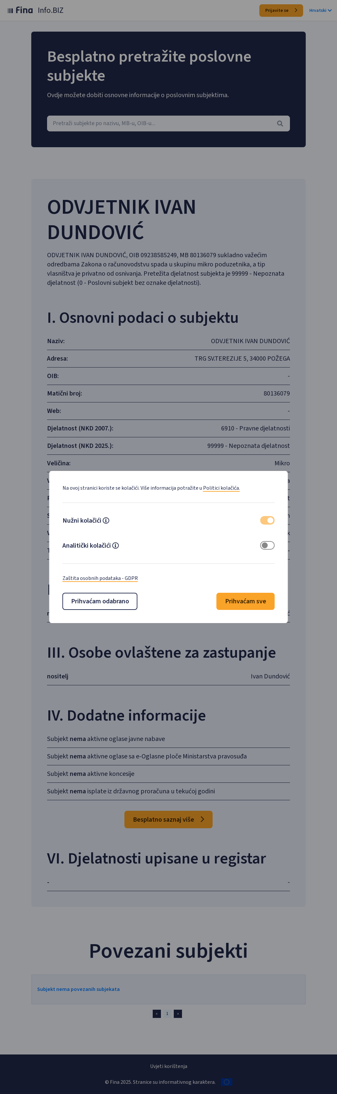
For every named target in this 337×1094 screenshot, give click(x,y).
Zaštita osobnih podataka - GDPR (100, 578)
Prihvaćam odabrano (100, 601)
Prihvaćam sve (245, 601)
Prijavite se (281, 10)
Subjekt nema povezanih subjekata (85, 1008)
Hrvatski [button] (320, 10)
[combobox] (168, 123)
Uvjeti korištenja (168, 1066)
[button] (106, 521)
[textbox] (168, 123)
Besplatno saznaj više (168, 838)
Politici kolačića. (221, 488)
